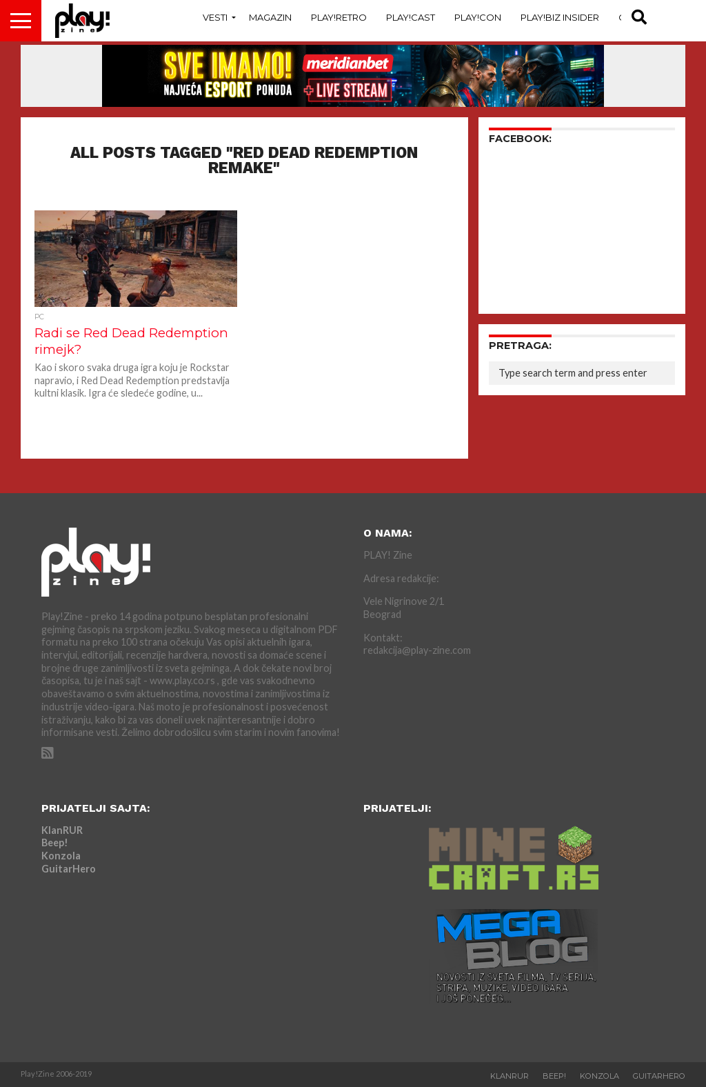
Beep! (54, 842)
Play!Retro (339, 17)
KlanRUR (62, 830)
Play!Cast (410, 17)
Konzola (61, 855)
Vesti (215, 17)
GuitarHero (68, 869)
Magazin (270, 17)
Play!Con (477, 17)
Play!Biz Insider (560, 17)
